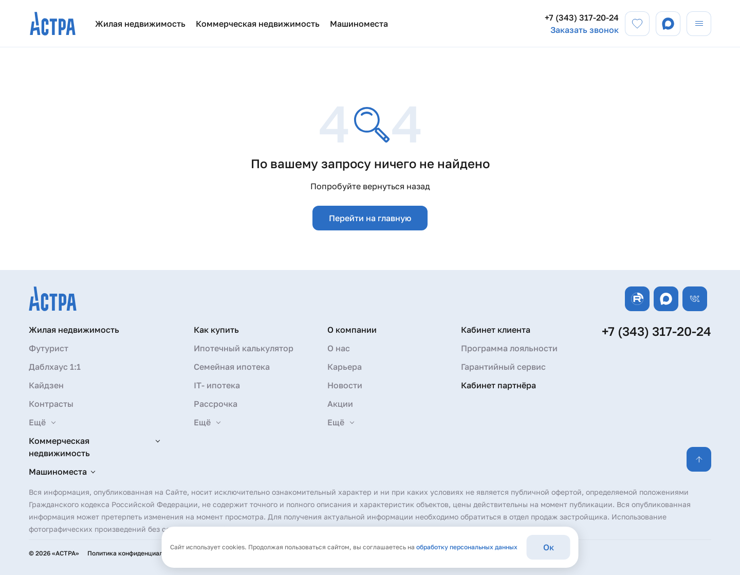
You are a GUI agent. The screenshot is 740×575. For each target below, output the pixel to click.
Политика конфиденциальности (135, 553)
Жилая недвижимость (140, 24)
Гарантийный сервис (503, 367)
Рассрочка (215, 404)
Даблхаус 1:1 (55, 367)
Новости (344, 385)
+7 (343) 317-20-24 (582, 17)
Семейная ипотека (232, 367)
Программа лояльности (509, 348)
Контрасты (51, 404)
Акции (340, 404)
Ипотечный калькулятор (243, 348)
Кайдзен (46, 385)
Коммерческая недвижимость (258, 24)
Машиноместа (359, 24)
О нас (338, 348)
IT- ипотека (217, 385)
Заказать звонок (584, 30)
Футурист (48, 348)
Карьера (344, 367)
